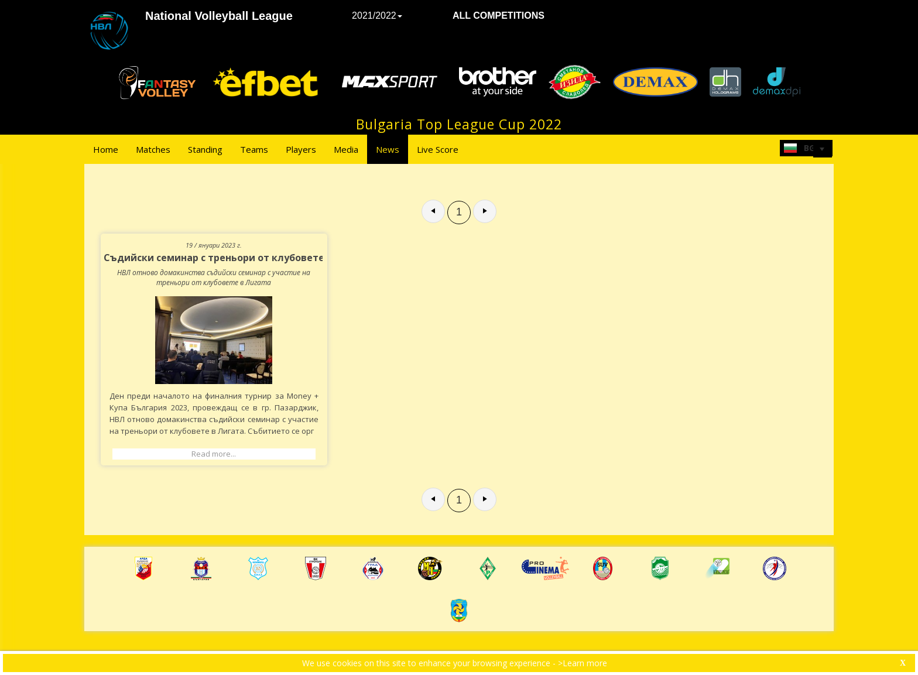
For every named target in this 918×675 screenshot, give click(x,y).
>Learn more (582, 663)
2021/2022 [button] (377, 15)
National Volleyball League (219, 15)
